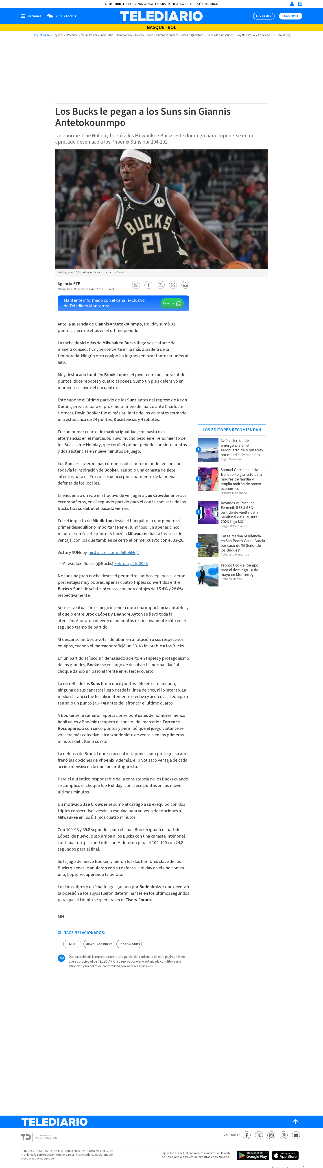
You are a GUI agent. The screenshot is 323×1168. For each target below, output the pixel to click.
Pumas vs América (167, 35)
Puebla (173, 4)
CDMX (108, 4)
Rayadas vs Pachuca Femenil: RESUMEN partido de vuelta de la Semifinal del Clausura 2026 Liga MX (239, 512)
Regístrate (291, 16)
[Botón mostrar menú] (32, 16)
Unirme (168, 303)
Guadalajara (143, 4)
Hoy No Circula (245, 35)
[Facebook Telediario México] (247, 1135)
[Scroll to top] (295, 1122)
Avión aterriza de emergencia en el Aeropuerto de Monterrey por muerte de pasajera (242, 448)
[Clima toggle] (60, 16)
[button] (136, 285)
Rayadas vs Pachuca (65, 35)
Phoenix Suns (129, 944)
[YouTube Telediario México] (296, 1135)
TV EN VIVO (265, 16)
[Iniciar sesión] (292, 4)
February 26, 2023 (131, 563)
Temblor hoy (124, 35)
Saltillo (186, 4)
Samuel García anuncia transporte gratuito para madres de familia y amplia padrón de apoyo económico (241, 479)
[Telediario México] (161, 16)
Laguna (160, 4)
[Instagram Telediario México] (271, 1135)
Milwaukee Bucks (98, 944)
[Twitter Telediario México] (259, 1135)
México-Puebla (144, 35)
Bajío (199, 4)
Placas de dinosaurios (220, 35)
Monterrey (123, 4)
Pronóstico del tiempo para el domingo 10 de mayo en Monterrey (239, 570)
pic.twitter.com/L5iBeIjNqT (113, 553)
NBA (72, 944)
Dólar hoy (284, 35)
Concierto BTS (266, 35)
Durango (211, 4)
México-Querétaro (192, 35)
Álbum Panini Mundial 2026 (97, 35)
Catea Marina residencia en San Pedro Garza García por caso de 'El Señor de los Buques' (243, 543)
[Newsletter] (300, 5)
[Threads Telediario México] (284, 1135)
